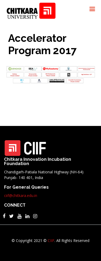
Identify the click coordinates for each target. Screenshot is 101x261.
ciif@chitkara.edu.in (20, 195)
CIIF (51, 240)
